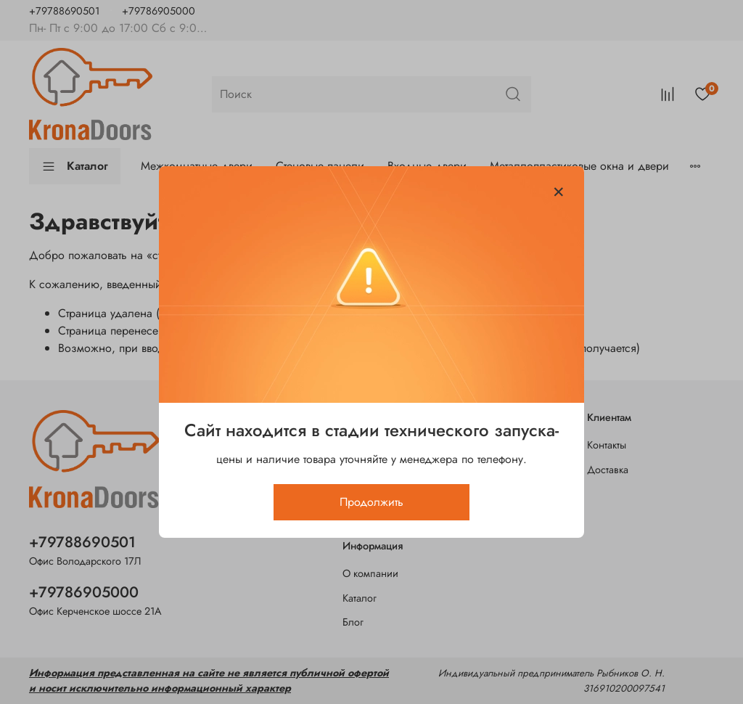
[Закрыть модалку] (558, 192)
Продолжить (371, 502)
